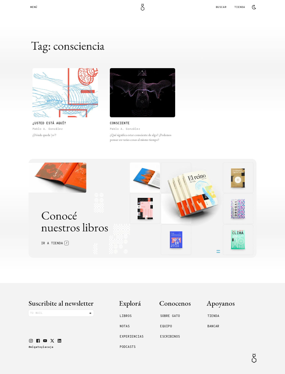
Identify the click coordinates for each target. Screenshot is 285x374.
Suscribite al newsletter (61, 303)
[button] (30, 340)
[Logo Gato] (142, 7)
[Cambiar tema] (254, 7)
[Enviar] (90, 313)
